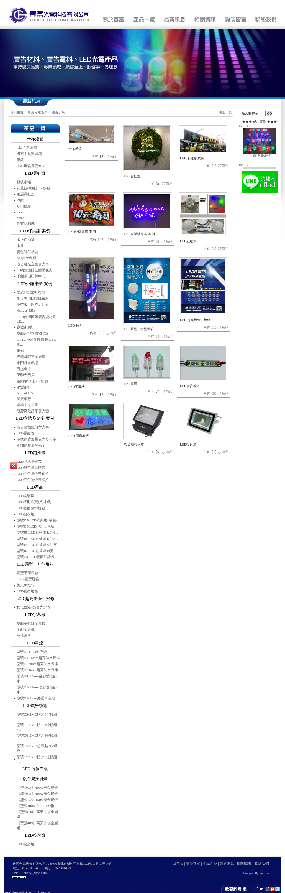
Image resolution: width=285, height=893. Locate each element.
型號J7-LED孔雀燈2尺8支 (37, 545)
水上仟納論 (26, 240)
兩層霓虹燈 (26, 194)
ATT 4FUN (25, 393)
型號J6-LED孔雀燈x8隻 (35, 551)
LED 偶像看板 (78, 436)
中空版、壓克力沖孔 (33, 304)
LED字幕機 (76, 387)
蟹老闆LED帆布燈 (31, 292)
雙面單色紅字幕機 (31, 623)
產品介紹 (58, 112)
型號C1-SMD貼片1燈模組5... (37, 727)
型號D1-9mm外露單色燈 (36, 698)
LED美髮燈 (26, 496)
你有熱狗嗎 (26, 224)
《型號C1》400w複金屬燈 (37, 794)
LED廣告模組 (190, 386)
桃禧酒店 (24, 636)
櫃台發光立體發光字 (33, 264)
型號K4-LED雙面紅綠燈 (36, 557)
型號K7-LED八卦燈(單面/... (38, 520)
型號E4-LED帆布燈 (32, 652)
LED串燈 (130, 384)
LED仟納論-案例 (192, 158)
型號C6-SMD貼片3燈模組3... (37, 737)
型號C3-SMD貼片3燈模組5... (37, 716)
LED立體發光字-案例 (139, 234)
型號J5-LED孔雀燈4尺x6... (37, 532)
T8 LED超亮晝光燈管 (33, 607)
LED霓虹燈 (132, 176)
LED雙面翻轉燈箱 (31, 508)
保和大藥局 (26, 375)
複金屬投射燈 (134, 444)
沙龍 (20, 200)
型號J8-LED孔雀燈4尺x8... (37, 538)
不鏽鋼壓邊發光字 (31, 445)
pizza (20, 218)
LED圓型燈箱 (27, 591)
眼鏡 (20, 160)
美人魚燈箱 (26, 585)
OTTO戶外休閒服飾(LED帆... (37, 342)
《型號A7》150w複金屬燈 (37, 800)
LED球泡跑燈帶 (29, 461)
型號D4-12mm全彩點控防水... (37, 678)
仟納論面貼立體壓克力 (35, 270)
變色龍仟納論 (27, 252)
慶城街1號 (25, 327)
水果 (20, 246)
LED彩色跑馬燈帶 (31, 467)
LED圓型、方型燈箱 (139, 329)
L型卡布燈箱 (27, 148)
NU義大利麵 (26, 258)
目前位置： (18, 112)
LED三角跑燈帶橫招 (33, 480)
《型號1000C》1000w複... (37, 806)
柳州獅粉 (24, 206)
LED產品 (74, 325)
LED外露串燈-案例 (82, 232)
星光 (20, 350)
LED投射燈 (26, 844)
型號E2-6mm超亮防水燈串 (37, 670)
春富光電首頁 (38, 112)
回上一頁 (225, 112)
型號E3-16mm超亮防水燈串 (38, 658)
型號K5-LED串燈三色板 (36, 526)
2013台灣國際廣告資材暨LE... (37, 319)
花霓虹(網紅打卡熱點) (34, 188)
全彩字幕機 (26, 629)
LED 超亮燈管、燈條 (195, 320)
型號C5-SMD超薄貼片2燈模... (37, 748)
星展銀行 (24, 399)
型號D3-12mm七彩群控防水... (37, 689)
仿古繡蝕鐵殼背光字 (33, 427)
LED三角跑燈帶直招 (33, 474)
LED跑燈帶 (188, 241)
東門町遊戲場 (27, 363)
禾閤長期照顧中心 (31, 276)
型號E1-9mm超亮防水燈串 (37, 664)
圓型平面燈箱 (27, 573)
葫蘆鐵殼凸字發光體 (33, 411)
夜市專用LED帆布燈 (33, 298)
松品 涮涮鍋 (26, 311)
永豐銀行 (24, 387)
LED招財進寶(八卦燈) (34, 502)
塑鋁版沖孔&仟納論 (32, 381)
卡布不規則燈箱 (29, 154)
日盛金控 (24, 369)
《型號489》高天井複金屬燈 (37, 825)
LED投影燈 (26, 514)
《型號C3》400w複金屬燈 (37, 787)
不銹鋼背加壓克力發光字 (36, 439)
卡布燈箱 (75, 149)
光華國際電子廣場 (31, 357)
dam (20, 212)
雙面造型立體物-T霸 (33, 333)
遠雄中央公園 (27, 405)
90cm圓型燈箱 (28, 579)
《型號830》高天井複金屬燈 (37, 814)
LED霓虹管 (26, 433)
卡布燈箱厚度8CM (31, 166)
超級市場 (24, 182)
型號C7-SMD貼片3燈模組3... (37, 759)
